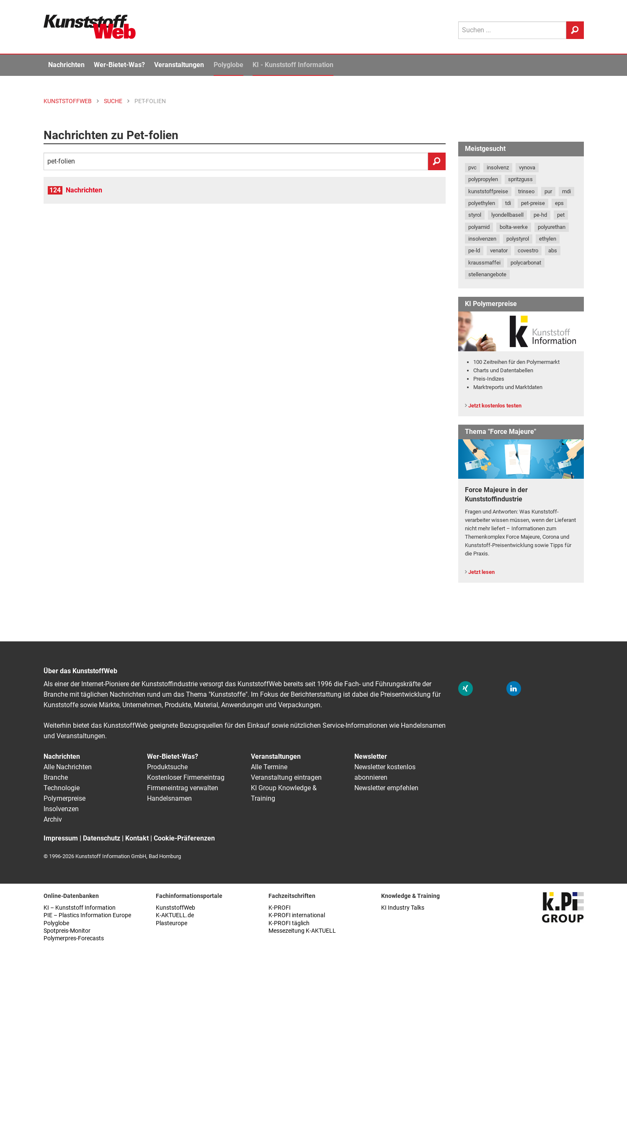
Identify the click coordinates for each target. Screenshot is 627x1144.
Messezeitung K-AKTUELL (302, 930)
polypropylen (483, 179)
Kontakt (137, 838)
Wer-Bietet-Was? (119, 65)
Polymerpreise (64, 798)
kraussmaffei (484, 262)
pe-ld (474, 250)
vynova (527, 167)
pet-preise (533, 203)
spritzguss (520, 179)
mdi (566, 191)
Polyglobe (228, 65)
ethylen (547, 239)
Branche (56, 777)
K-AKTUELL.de (175, 915)
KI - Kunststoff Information (293, 65)
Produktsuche (167, 767)
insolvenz (498, 167)
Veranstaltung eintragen (286, 777)
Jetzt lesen (481, 572)
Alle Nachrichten (68, 767)
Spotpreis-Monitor (67, 930)
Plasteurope (171, 923)
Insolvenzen (61, 809)
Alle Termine (269, 767)
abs (552, 250)
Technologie (62, 788)
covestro (528, 250)
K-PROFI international (296, 915)
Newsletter (370, 756)
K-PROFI (279, 907)
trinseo (526, 191)
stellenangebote (487, 274)
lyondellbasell (507, 215)
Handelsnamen (169, 798)
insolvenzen (482, 239)
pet (561, 215)
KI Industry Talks (402, 907)
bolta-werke (514, 227)
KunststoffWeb (175, 907)
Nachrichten (66, 65)
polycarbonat (526, 262)
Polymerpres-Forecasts (74, 938)
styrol (474, 215)
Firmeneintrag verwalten (182, 788)
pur (548, 191)
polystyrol (517, 239)
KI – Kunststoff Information (80, 907)
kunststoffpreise (488, 191)
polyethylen (481, 203)
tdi (508, 203)
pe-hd (540, 215)
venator (499, 250)
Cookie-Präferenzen (184, 838)
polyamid (479, 227)
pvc (472, 167)
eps (559, 203)
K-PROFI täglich (289, 923)
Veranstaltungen (179, 65)
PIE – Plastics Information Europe (87, 915)
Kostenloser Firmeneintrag (185, 777)
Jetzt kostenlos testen (494, 405)
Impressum (61, 838)
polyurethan (551, 227)
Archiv (53, 819)
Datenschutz (101, 838)
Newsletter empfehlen (386, 788)
